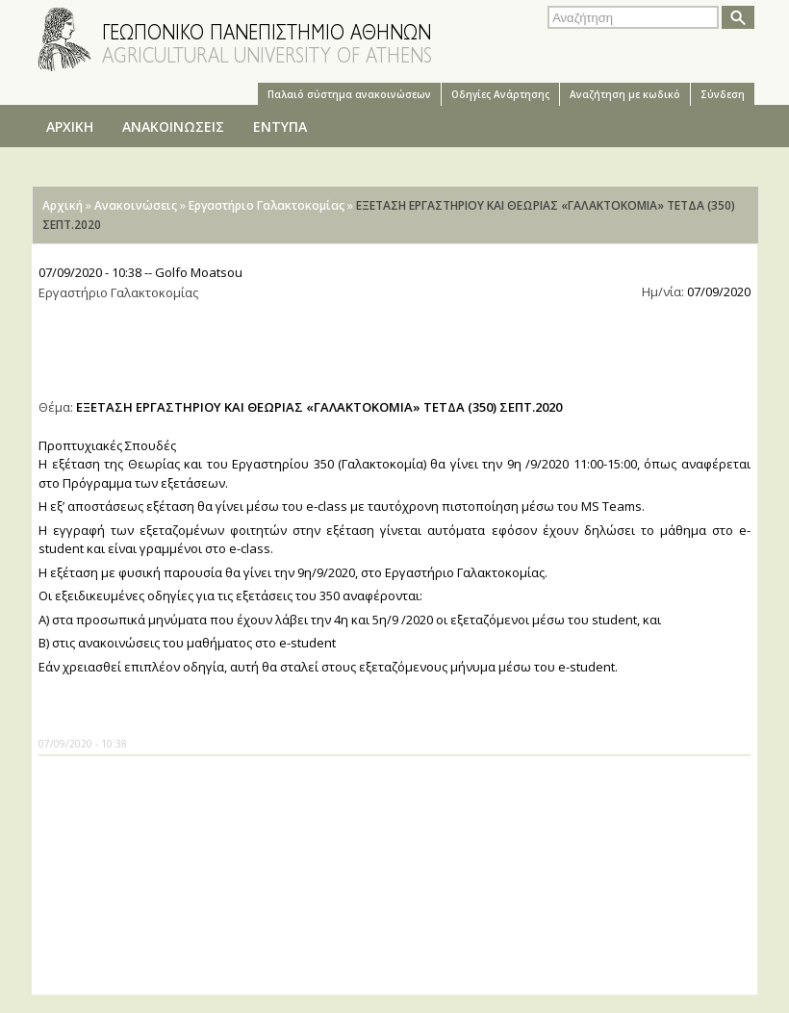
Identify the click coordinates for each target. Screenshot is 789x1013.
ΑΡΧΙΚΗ (69, 126)
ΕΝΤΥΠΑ (280, 126)
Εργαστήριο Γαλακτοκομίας (266, 205)
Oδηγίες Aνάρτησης (500, 94)
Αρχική (62, 205)
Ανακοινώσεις (135, 205)
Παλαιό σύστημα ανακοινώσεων (349, 94)
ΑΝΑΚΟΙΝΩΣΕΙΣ (173, 126)
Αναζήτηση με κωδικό (625, 94)
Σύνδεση (722, 94)
